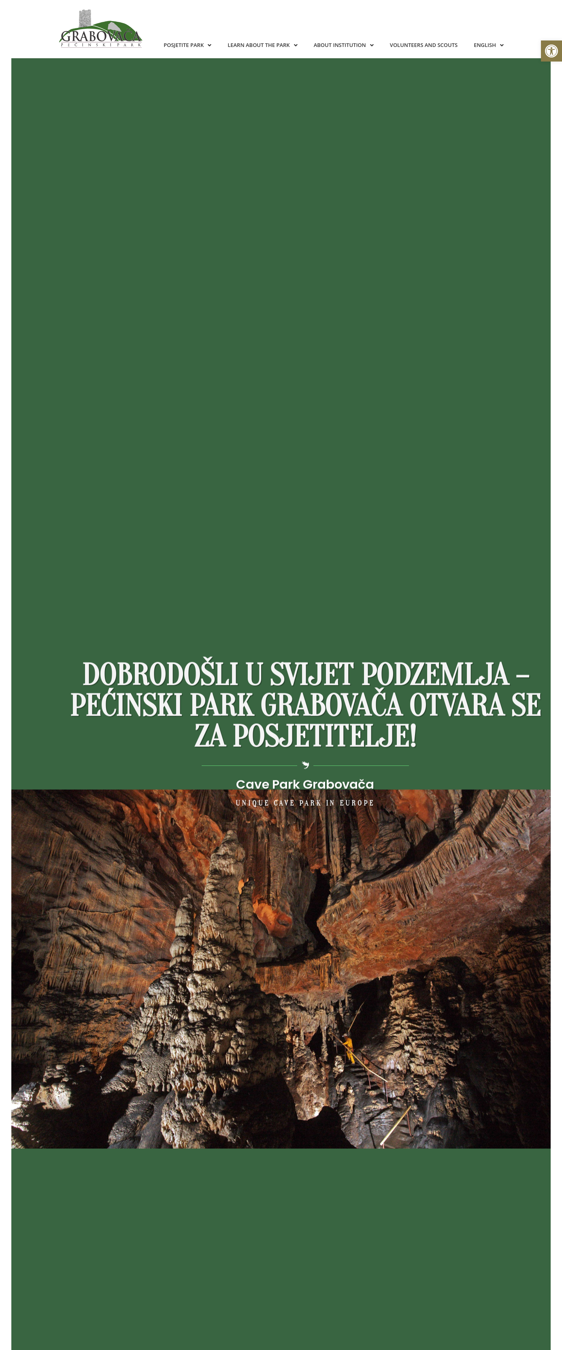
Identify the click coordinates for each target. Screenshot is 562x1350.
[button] (551, 51)
